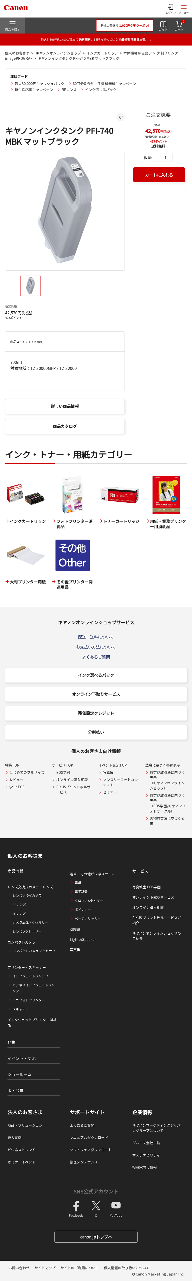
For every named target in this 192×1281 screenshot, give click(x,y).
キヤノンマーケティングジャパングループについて (156, 1128)
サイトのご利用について (79, 1267)
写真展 (108, 772)
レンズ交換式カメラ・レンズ (30, 886)
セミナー (110, 792)
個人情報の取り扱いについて (127, 1267)
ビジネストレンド (22, 1149)
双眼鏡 (75, 929)
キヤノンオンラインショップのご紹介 (156, 936)
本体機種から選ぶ (138, 53)
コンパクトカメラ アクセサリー (33, 953)
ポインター (83, 909)
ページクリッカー (88, 918)
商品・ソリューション (25, 1125)
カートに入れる (159, 175)
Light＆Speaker (83, 939)
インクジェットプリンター (32, 976)
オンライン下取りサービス (96, 694)
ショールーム (20, 1074)
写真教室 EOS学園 (146, 886)
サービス (140, 871)
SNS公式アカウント (96, 1191)
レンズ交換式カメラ (27, 895)
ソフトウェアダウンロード (91, 1149)
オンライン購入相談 (72, 779)
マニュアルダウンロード (89, 1137)
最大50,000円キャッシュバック (39, 83)
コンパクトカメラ (22, 942)
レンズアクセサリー (27, 931)
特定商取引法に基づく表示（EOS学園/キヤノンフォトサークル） (168, 803)
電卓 (78, 882)
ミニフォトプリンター (28, 1000)
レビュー (17, 779)
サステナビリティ (146, 1154)
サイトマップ (45, 1267)
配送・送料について (96, 637)
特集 (12, 1042)
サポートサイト (87, 1112)
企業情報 (142, 1112)
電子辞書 (81, 891)
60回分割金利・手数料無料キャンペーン (104, 83)
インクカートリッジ (102, 53)
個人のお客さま (17, 53)
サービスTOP (62, 765)
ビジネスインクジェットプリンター (33, 988)
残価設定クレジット (96, 713)
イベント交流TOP (112, 765)
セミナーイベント (22, 1161)
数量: (148, 157)
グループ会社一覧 (146, 1142)
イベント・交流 (22, 1058)
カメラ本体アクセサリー (30, 922)
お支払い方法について (96, 647)
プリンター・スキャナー (27, 967)
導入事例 (15, 1137)
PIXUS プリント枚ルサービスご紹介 (156, 920)
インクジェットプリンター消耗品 (32, 1022)
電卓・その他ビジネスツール (92, 873)
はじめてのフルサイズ (27, 772)
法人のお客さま (25, 1112)
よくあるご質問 (96, 657)
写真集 (75, 949)
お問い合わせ (19, 1267)
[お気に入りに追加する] (121, 117)
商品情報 (16, 871)
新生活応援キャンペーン (34, 89)
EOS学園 (63, 772)
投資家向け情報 (144, 1167)
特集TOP (12, 765)
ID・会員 (16, 1090)
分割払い (96, 732)
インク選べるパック (100, 89)
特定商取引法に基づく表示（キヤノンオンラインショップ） (167, 780)
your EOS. (17, 786)
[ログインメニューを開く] (170, 8)
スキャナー (20, 1009)
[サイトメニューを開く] (183, 8)
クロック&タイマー (89, 900)
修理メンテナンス (84, 1161)
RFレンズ (69, 89)
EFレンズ (19, 913)
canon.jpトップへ (96, 1237)
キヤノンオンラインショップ (58, 53)
